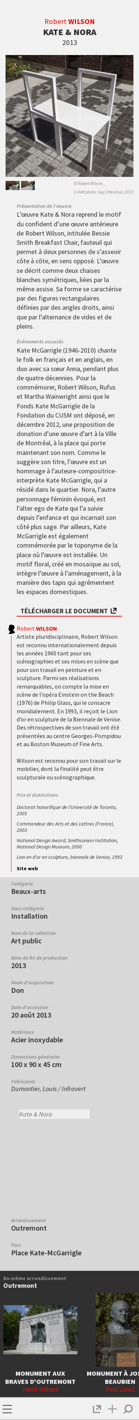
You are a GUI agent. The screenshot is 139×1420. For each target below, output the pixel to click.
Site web (27, 868)
